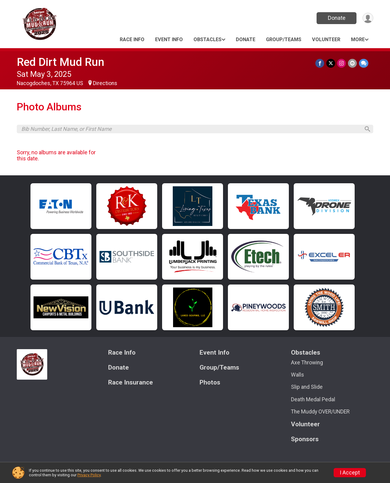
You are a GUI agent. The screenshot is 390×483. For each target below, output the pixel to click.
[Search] (366, 129)
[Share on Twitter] (331, 63)
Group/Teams (283, 39)
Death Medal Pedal (313, 400)
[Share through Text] (363, 63)
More (358, 39)
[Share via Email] (352, 63)
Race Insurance (130, 383)
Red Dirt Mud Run (60, 62)
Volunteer (326, 39)
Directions (105, 83)
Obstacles (207, 39)
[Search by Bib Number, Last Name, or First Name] (190, 129)
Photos (210, 383)
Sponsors (305, 440)
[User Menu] (367, 18)
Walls (297, 376)
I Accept (350, 473)
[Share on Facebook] (320, 63)
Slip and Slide (307, 388)
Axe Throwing (307, 363)
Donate (336, 18)
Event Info (169, 39)
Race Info (132, 39)
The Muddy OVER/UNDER (320, 413)
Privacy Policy (89, 475)
